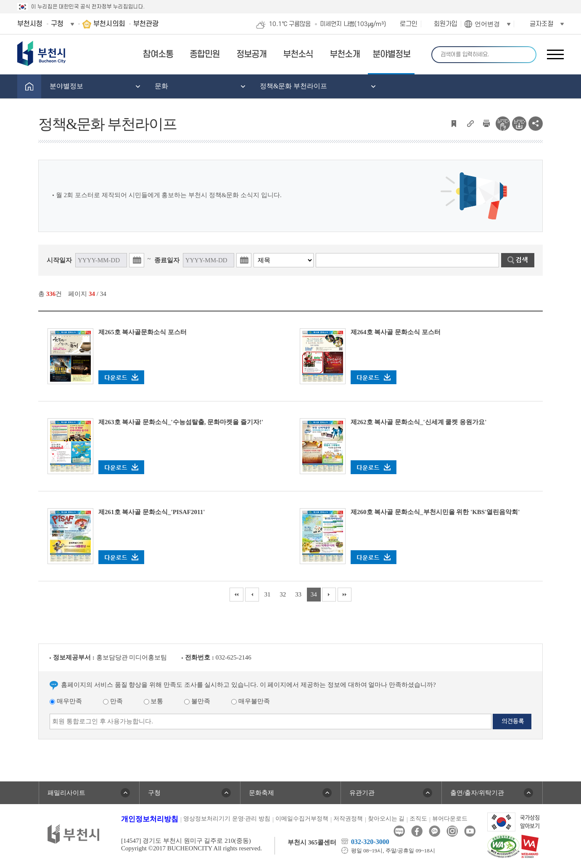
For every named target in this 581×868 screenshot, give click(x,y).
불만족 (197, 701)
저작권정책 (348, 818)
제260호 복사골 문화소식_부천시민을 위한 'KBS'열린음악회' (435, 512)
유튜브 (469, 831)
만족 (113, 701)
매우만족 (66, 701)
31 (267, 594)
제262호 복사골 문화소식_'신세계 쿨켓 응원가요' (418, 422)
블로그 (399, 831)
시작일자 (59, 260)
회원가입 (445, 24)
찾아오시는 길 (386, 818)
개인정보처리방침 (149, 819)
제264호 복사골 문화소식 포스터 (396, 332)
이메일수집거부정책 (301, 818)
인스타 (452, 831)
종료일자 (167, 260)
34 (314, 594)
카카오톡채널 (434, 831)
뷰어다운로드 (449, 818)
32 (283, 594)
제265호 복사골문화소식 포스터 (142, 332)
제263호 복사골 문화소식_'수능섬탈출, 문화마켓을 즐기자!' (180, 422)
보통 (154, 701)
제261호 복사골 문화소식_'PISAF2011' (151, 512)
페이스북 (417, 831)
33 (298, 594)
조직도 (418, 818)
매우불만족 (250, 701)
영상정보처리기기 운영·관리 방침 (226, 818)
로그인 (408, 24)
